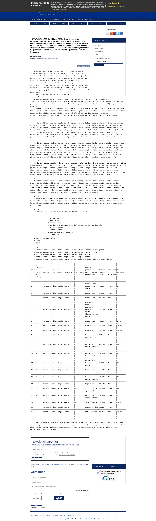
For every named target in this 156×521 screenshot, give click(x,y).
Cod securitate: (36, 498)
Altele (58, 464)
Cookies (107, 519)
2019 (101, 23)
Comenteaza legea (83, 66)
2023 (63, 23)
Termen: (97, 45)
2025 (44, 23)
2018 (111, 23)
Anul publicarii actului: (102, 58)
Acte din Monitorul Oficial (41, 516)
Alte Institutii (64, 464)
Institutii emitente (85, 19)
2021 (82, 23)
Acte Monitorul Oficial (50, 464)
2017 (120, 23)
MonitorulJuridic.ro (80, 519)
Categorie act (54, 19)
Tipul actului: (99, 52)
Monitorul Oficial (39, 464)
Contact (121, 519)
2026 (35, 23)
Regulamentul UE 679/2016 (67, 455)
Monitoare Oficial (39, 19)
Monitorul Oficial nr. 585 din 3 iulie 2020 (47, 58)
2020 (92, 23)
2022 (73, 23)
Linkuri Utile (89, 519)
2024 (54, 23)
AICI (95, 7)
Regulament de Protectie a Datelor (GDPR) (88, 2)
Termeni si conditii (99, 519)
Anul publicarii (69, 19)
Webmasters (114, 519)
